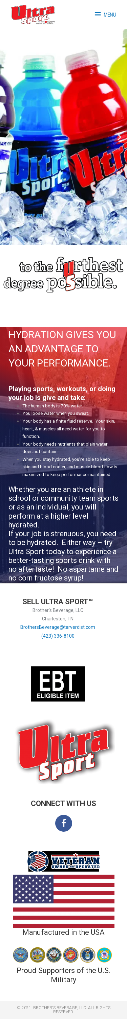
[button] (7, 137)
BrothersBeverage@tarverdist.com (57, 627)
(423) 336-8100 (58, 636)
